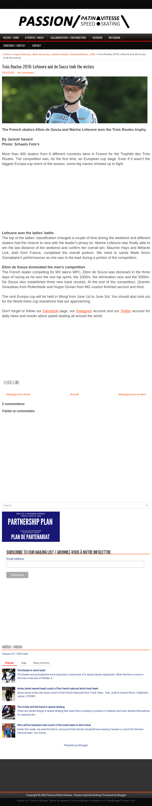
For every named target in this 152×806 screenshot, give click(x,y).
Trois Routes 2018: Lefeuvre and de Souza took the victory (48, 66)
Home (6, 54)
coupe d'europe (21, 54)
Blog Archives (41, 663)
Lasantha (64, 800)
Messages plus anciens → (134, 394)
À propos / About (34, 38)
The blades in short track (31, 670)
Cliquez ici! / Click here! (15, 653)
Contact (36, 45)
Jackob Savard (59, 54)
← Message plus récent (16, 394)
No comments (26, 72)
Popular (9, 663)
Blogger (83, 745)
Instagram (114, 38)
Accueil (74, 394)
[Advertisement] (76, 198)
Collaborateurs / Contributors (68, 38)
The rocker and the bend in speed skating (41, 706)
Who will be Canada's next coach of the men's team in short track (54, 725)
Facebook (97, 38)
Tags (24, 663)
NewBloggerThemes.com (121, 800)
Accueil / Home (11, 38)
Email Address (15, 558)
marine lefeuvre (79, 54)
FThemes (33, 800)
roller (92, 54)
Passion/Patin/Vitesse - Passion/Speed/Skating (74, 795)
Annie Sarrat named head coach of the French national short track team (57, 688)
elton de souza (40, 54)
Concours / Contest (14, 45)
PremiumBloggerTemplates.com (88, 800)
